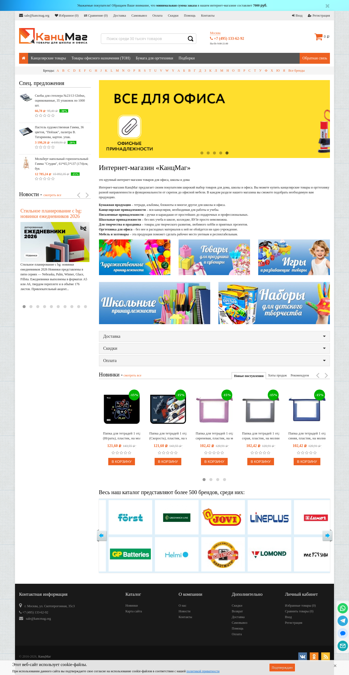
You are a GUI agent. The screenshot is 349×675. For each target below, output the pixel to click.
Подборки (187, 58)
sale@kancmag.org (34, 15)
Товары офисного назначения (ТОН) (100, 58)
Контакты (208, 15)
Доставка (119, 15)
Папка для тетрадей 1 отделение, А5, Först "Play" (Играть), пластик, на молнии (121, 435)
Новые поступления (248, 376)
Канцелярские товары (48, 58)
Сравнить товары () (299, 611)
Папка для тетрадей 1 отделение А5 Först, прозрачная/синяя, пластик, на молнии (307, 435)
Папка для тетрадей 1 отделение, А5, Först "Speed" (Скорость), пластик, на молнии (168, 435)
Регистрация (319, 15)
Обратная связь (314, 58)
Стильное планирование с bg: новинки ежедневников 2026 (51, 213)
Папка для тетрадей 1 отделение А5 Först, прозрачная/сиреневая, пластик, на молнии (214, 435)
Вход (297, 15)
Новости (185, 611)
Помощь (189, 15)
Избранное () (67, 15)
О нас (182, 605)
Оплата (157, 15)
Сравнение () (96, 15)
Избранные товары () (300, 605)
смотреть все (52, 195)
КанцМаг (44, 656)
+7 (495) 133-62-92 (227, 39)
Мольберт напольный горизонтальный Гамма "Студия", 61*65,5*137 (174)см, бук (61, 164)
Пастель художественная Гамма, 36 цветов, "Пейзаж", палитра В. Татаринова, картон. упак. (59, 132)
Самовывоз (139, 15)
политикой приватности (202, 671)
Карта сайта (133, 611)
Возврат (237, 611)
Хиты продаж (277, 375)
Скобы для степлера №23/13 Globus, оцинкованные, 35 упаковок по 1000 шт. (60, 100)
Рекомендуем (300, 375)
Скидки (173, 15)
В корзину (121, 462)
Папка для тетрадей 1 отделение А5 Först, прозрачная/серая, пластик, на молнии (260, 435)
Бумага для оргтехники (154, 58)
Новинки (131, 605)
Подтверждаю (282, 667)
